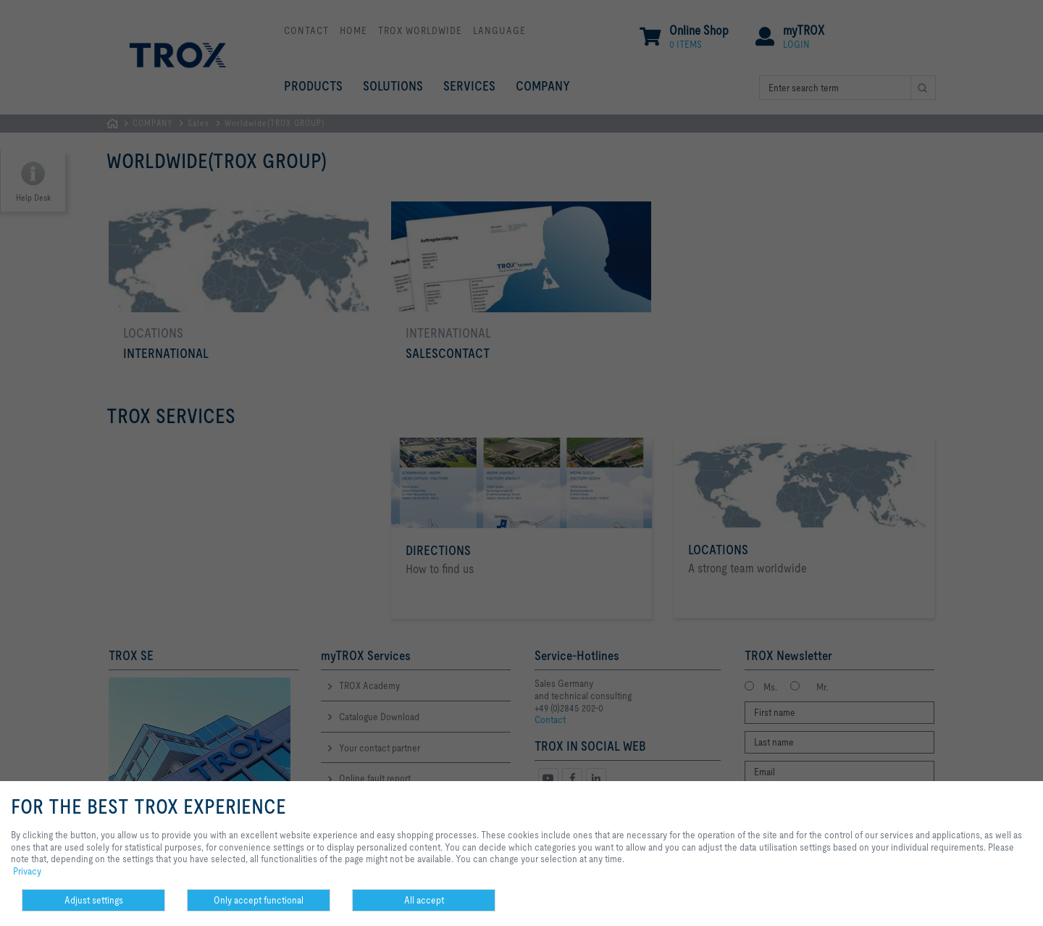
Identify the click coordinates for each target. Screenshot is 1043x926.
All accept (424, 900)
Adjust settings (93, 900)
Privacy (27, 871)
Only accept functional (258, 900)
